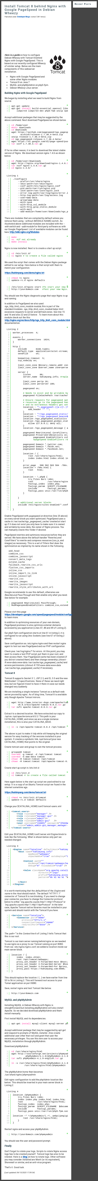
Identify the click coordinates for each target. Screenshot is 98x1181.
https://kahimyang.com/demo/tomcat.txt (25, 792)
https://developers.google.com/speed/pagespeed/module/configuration (41, 614)
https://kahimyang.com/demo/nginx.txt (24, 273)
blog (25, 1157)
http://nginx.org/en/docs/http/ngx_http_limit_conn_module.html (37, 320)
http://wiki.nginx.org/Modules (24, 232)
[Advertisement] (36, 36)
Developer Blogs (23, 17)
